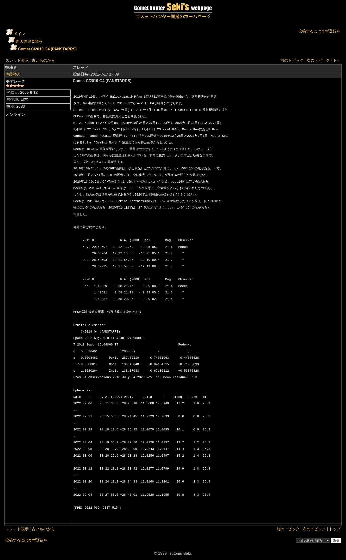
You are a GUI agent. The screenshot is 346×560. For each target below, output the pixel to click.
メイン (19, 34)
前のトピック (291, 60)
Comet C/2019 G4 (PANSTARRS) (47, 49)
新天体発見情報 (29, 41)
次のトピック (318, 60)
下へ (336, 60)
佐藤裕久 (13, 74)
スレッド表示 (17, 60)
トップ (334, 529)
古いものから (43, 60)
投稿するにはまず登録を (319, 31)
